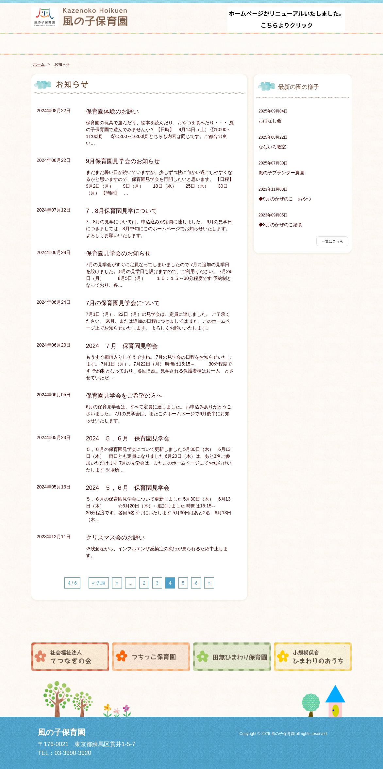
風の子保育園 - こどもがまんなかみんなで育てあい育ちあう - (80, 17)
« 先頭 (98, 583)
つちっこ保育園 (151, 656)
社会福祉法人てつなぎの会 (70, 656)
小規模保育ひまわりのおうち (313, 656)
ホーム (39, 64)
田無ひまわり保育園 (232, 656)
